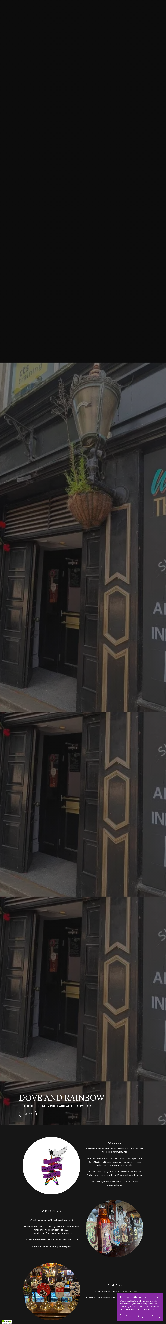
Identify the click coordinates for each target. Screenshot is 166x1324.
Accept (151, 1316)
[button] (7, 1322)
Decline (129, 1316)
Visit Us (28, 1114)
